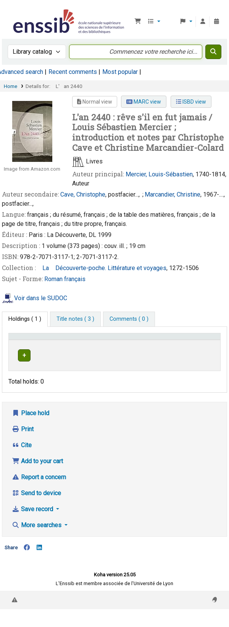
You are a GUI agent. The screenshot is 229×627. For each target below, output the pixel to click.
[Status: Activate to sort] (173, 343)
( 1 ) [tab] (24, 319)
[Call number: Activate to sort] (140, 343)
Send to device (36, 508)
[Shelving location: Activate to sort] (103, 343)
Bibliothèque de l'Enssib (14, 11)
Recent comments (72, 71)
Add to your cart (37, 476)
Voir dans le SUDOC (40, 298)
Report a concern (39, 492)
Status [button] (169, 347)
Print (23, 444)
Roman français (64, 279)
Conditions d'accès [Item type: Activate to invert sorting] (25, 343)
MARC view (143, 102)
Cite (22, 460)
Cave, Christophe (82, 194)
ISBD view (191, 102)
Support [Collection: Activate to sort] (64, 347)
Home (10, 86)
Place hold (30, 428)
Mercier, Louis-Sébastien (159, 174)
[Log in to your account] (202, 21)
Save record (33, 524)
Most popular (120, 71)
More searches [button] (37, 540)
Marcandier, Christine (172, 194)
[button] (137, 21)
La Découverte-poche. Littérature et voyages (101, 268)
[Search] (213, 52)
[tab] (75, 319)
